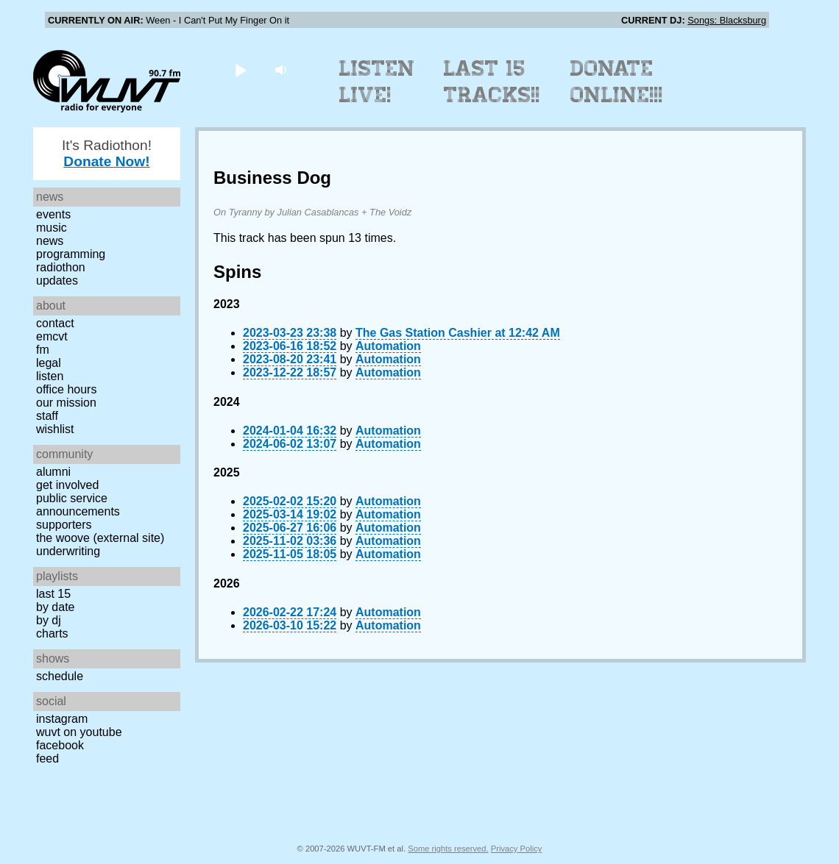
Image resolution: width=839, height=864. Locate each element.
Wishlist (55, 429)
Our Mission (66, 402)
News (49, 241)
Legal (48, 363)
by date (55, 607)
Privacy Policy (516, 848)
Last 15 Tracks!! (492, 81)
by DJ (48, 620)
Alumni (53, 471)
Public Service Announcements (78, 505)
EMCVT (52, 336)
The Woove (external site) (100, 538)
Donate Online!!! (616, 81)
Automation (388, 346)
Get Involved (67, 485)
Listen (49, 376)
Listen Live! (377, 81)
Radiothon (60, 267)
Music (51, 227)
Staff (47, 416)
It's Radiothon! (107, 153)
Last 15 (53, 594)
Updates (57, 280)
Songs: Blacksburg (726, 20)
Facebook (60, 745)
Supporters (64, 524)
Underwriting (68, 551)
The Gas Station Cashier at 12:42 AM (457, 332)
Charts (52, 633)
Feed (47, 758)
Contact (55, 323)
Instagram (62, 719)
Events (53, 214)
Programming (70, 254)
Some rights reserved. (448, 848)
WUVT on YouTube (79, 732)
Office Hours (66, 389)
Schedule (59, 676)
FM (42, 349)
